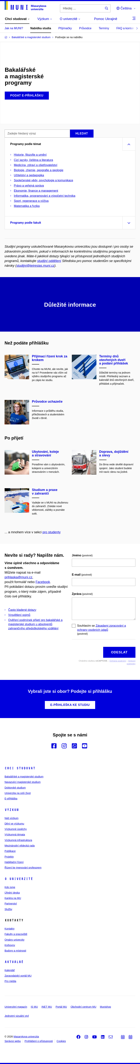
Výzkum (12, 810)
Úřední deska (12, 892)
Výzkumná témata (15, 834)
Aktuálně (14, 962)
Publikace (10, 851)
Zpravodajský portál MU (18, 975)
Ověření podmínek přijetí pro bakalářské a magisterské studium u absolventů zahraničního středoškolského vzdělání (35, 624)
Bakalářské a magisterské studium (24, 776)
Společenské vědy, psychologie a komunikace (43, 180)
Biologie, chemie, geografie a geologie (38, 170)
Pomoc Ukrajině (105, 19)
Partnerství (11, 903)
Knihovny (10, 945)
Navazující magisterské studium (23, 782)
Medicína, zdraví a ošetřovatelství (35, 165)
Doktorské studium (15, 787)
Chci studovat (20, 768)
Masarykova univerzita (26, 1036)
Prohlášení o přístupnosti (39, 1041)
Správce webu (13, 1041)
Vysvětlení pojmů (19, 614)
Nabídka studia (40, 28)
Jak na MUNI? (14, 28)
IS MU (34, 1006)
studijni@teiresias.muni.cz (35, 265)
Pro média (10, 981)
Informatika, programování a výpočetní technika (44, 195)
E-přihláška (11, 798)
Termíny (104, 28)
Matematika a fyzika (27, 205)
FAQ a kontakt (125, 28)
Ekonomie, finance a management (36, 190)
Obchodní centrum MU (83, 1006)
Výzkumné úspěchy (16, 829)
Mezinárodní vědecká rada (20, 845)
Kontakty (9, 928)
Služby (8, 909)
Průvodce (85, 28)
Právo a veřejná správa (29, 185)
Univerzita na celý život (18, 793)
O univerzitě (19, 879)
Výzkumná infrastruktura (18, 840)
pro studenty (51, 532)
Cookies (61, 1041)
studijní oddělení (49, 261)
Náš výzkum (11, 818)
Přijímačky (65, 28)
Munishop (105, 1006)
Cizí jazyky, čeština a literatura (33, 160)
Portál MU (61, 1006)
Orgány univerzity (14, 939)
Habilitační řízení (14, 862)
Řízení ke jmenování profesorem (23, 867)
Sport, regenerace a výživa (31, 200)
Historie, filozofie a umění (30, 154)
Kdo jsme (10, 887)
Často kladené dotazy (22, 609)
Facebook (43, 582)
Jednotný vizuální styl (17, 1015)
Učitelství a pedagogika (29, 175)
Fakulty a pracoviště (16, 934)
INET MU (47, 1006)
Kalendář (10, 970)
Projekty (9, 856)
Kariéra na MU (13, 898)
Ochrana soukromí (118, 661)
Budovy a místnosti (15, 950)
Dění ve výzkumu (14, 823)
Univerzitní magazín (16, 1006)
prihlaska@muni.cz (18, 577)
